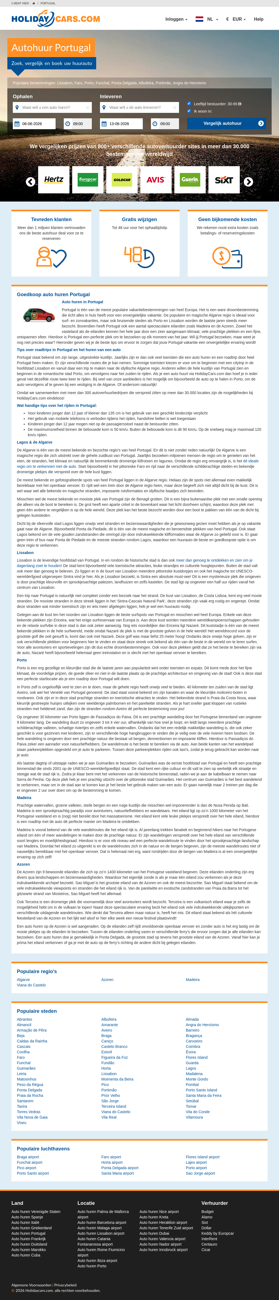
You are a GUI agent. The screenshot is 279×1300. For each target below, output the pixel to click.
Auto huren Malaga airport (100, 1228)
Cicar (206, 1250)
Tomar (191, 1106)
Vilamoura (194, 1117)
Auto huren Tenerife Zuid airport (166, 1228)
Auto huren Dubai (154, 1233)
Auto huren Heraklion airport (163, 1222)
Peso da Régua (30, 1084)
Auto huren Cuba (25, 1255)
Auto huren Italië (25, 1222)
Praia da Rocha (30, 1095)
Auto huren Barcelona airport (102, 1222)
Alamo (207, 1217)
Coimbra (193, 1046)
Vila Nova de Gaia (32, 1117)
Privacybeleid (65, 1285)
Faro (78, 83)
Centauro (209, 1244)
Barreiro (192, 1030)
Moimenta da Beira (117, 1079)
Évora (191, 1052)
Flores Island (197, 1057)
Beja (21, 1035)
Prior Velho (110, 1095)
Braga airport (28, 1157)
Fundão (107, 1063)
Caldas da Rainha (32, 1041)
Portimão (163, 83)
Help (258, 19)
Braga (106, 1035)
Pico (105, 1084)
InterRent (209, 1239)
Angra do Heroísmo (189, 83)
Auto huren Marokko (28, 1250)
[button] (207, 19)
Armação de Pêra (32, 1030)
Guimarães (26, 1068)
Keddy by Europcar (218, 1233)
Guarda (192, 1063)
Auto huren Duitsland (29, 1244)
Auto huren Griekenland (31, 1228)
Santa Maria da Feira (204, 1095)
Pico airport (26, 1168)
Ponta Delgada (124, 83)
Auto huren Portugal (28, 1233)
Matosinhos (27, 1079)
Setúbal (192, 1101)
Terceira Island (113, 1106)
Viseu (21, 1123)
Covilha (23, 1052)
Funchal (102, 83)
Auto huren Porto (92, 1266)
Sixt (205, 1222)
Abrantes (24, 1019)
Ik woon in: (199, 111)
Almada (192, 1019)
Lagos (191, 1068)
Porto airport (196, 1168)
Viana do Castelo (31, 985)
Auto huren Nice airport (159, 1211)
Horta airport (112, 1162)
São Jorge (110, 1101)
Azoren (107, 979)
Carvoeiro (194, 1041)
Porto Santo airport (33, 1173)
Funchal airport (29, 1162)
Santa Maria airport (117, 1173)
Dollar (207, 1228)
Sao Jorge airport (200, 1173)
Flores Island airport (203, 1157)
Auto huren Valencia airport (163, 1239)
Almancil (24, 1025)
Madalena (194, 1074)
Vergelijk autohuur (233, 123)
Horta (106, 1068)
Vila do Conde (198, 1112)
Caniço (107, 1041)
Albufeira (146, 83)
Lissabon (64, 83)
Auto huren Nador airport (160, 1244)
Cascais (24, 1046)
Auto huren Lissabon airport (101, 1233)
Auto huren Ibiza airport (97, 1260)
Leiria (21, 1074)
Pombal (192, 1084)
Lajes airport (196, 1162)
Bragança (194, 1035)
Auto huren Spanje (27, 1217)
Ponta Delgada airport (119, 1168)
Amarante (109, 1025)
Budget (208, 1211)
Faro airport (111, 1157)
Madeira (193, 979)
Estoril (106, 1052)
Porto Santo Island (201, 1090)
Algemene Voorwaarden (31, 1285)
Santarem (25, 1101)
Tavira (22, 1106)
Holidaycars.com (39, 1290)
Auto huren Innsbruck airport (164, 1250)
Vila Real (109, 1117)
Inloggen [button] (176, 19)
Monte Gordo (197, 1079)
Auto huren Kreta (154, 1217)
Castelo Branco (114, 1046)
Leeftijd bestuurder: (214, 104)
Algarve (23, 979)
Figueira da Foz (114, 1057)
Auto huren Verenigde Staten (35, 1211)
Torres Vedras (28, 1112)
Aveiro (106, 1030)
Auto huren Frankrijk (28, 1239)
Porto (88, 83)
